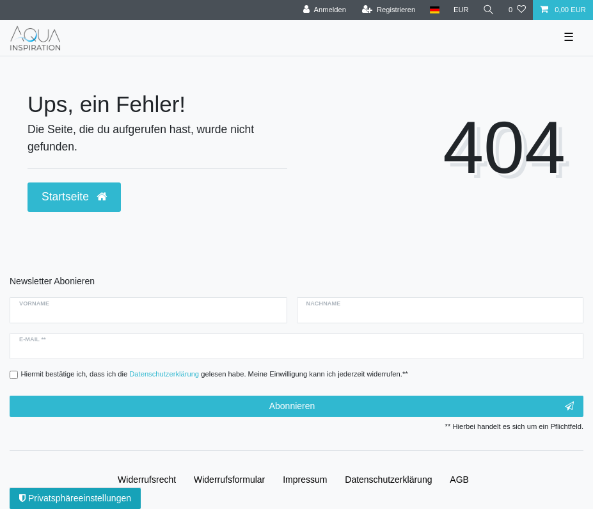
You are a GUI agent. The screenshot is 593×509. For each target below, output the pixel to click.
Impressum (305, 479)
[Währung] (461, 10)
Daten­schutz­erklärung (388, 479)
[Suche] (489, 10)
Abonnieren (421, 406)
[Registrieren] (388, 10)
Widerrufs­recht (147, 479)
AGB (459, 479)
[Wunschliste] (517, 10)
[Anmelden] (324, 10)
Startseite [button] (74, 196)
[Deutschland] (434, 10)
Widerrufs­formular (229, 479)
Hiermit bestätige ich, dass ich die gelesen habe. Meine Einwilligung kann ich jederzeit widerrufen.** (214, 374)
